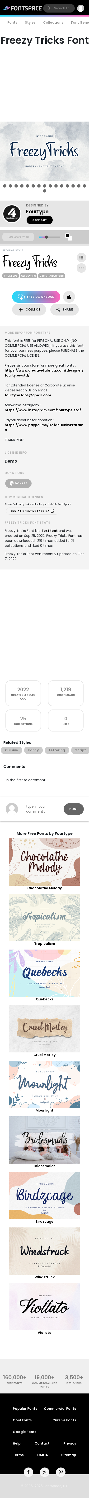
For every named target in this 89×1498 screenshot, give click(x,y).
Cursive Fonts (64, 1420)
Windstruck (45, 1277)
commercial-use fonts (44, 1384)
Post (73, 809)
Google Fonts (25, 1431)
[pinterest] (61, 1472)
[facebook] (28, 1472)
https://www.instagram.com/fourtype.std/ (43, 410)
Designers (74, 1383)
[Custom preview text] (18, 237)
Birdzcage (44, 1221)
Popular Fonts (25, 1408)
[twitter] (44, 1472)
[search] (59, 8)
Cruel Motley (44, 1054)
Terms (18, 1455)
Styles (30, 22)
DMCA (42, 1455)
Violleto (45, 1332)
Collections (53, 22)
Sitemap (68, 1455)
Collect (29, 310)
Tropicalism (44, 943)
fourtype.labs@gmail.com (28, 395)
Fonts (12, 22)
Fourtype (37, 211)
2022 (23, 689)
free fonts (15, 1383)
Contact (39, 220)
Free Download (36, 297)
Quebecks (44, 999)
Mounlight (44, 1110)
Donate (18, 483)
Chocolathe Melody (44, 888)
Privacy (69, 1443)
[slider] (46, 237)
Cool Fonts (22, 1420)
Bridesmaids (45, 1166)
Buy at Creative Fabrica (32, 511)
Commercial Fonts (60, 1408)
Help (17, 1443)
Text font (50, 530)
